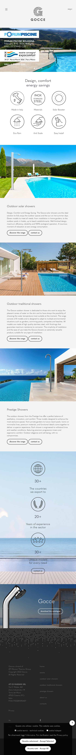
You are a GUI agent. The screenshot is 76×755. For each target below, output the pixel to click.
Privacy (11, 711)
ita (10, 720)
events (42, 673)
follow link (45, 52)
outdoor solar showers (49, 679)
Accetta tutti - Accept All (37, 749)
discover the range (17, 233)
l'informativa (30, 735)
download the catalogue (50, 611)
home (42, 666)
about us (43, 698)
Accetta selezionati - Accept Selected (38, 741)
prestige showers (46, 691)
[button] (5, 50)
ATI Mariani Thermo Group (20, 669)
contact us (35, 233)
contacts (43, 704)
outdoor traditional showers (51, 685)
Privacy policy (62, 735)
